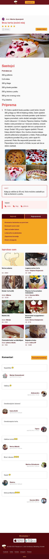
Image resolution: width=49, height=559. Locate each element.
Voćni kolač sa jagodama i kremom (36, 311)
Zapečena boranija (12, 236)
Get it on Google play (30, 540)
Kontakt (42, 546)
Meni (24, 556)
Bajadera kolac (36, 335)
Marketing (36, 546)
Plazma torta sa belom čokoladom (36, 286)
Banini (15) (13, 311)
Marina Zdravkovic (32, 464)
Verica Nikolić (15, 446)
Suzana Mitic (34, 500)
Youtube (17, 551)
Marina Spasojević (17, 19)
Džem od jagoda (10, 240)
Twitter (11, 551)
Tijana (37, 429)
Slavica (12, 482)
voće (9, 206)
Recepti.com (4, 546)
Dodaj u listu (41, 29)
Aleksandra (35, 393)
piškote (25, 206)
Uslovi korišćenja (28, 546)
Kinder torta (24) (13, 286)
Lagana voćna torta (36, 263)
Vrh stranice (23, 536)
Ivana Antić (14, 411)
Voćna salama (13, 263)
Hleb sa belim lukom (12, 229)
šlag (17, 206)
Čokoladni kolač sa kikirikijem (13, 335)
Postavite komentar (39, 358)
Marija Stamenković (17, 375)
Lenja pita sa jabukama (13, 233)
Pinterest (29, 551)
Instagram (23, 551)
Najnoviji (13, 216)
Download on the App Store (18, 540)
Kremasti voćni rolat (12, 226)
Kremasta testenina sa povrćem (16, 222)
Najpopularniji (36, 216)
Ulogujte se (29, 2)
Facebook (5, 551)
